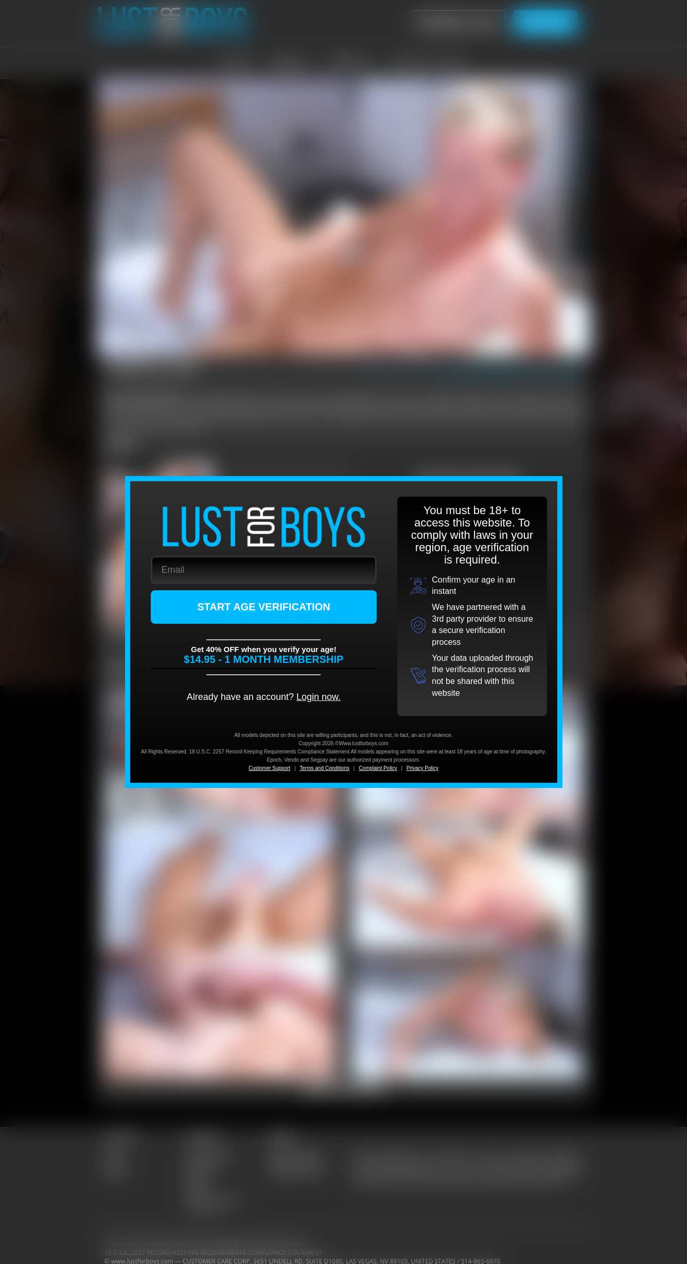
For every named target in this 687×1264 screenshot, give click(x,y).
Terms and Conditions (324, 768)
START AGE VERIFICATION (263, 606)
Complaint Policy (378, 768)
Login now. (318, 697)
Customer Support (269, 768)
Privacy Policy (422, 768)
